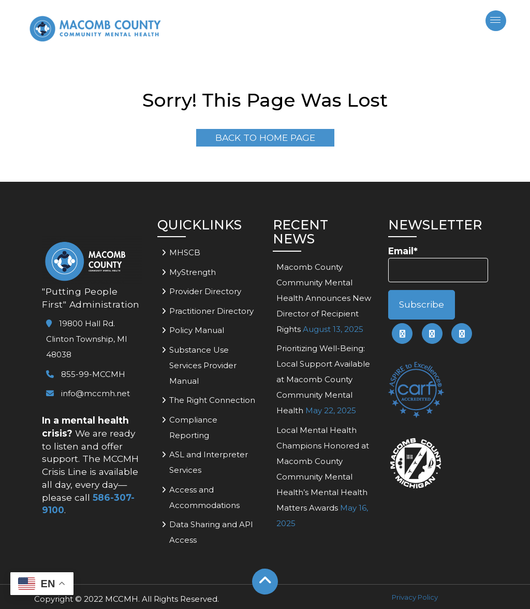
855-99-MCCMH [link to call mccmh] (85, 374)
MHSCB (184, 252)
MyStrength (192, 272)
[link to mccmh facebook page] (402, 333)
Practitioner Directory (211, 311)
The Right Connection (212, 400)
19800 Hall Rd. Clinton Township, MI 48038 (86, 338)
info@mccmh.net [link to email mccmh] (88, 393)
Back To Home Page (265, 137)
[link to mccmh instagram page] (461, 333)
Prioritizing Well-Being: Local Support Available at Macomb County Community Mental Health (323, 379)
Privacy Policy (415, 597)
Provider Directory (205, 291)
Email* (438, 263)
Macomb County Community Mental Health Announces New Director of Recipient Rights (323, 298)
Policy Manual (196, 330)
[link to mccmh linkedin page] (432, 333)
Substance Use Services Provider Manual (203, 365)
